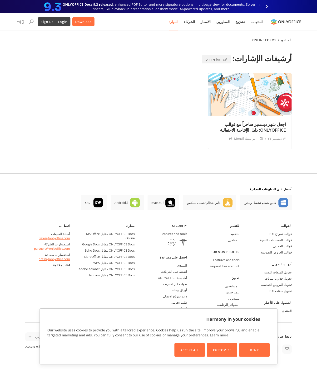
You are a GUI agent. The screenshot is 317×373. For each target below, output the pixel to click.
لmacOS (157, 203)
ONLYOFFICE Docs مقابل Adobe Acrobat (107, 269)
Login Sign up (54, 21)
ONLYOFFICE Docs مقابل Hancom (111, 275)
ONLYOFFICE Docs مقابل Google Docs (108, 244)
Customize (222, 350)
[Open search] (31, 22)
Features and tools (226, 260)
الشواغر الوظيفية (228, 304)
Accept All (189, 350)
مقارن (130, 226)
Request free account (224, 266)
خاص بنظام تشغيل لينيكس (204, 203)
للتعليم (234, 226)
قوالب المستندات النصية (276, 240)
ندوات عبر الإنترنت (175, 284)
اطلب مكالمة (61, 265)
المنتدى (286, 40)
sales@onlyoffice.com (54, 238)
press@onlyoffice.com (54, 259)
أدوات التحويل (282, 264)
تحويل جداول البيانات (278, 278)
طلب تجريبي (179, 302)
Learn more (219, 335)
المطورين (223, 21)
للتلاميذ (234, 234)
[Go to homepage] (286, 22)
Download (83, 21)
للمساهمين (232, 286)
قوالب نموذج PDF (280, 234)
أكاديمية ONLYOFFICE (172, 278)
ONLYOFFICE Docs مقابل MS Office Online (110, 236)
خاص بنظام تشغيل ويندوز (260, 203)
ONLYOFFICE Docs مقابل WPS (114, 263)
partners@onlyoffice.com (52, 248)
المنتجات (257, 21)
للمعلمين (233, 240)
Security (179, 226)
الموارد (173, 21)
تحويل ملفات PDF (280, 291)
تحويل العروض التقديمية (276, 284)
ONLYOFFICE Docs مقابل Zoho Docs (110, 250)
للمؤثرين (233, 298)
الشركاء (189, 21)
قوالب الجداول (282, 246)
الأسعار (206, 21)
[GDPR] (172, 243)
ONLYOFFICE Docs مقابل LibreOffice (109, 256)
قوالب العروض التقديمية (276, 252)
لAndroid (121, 203)
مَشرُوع (240, 21)
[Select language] (20, 22)
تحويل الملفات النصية (278, 272)
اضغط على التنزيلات (174, 271)
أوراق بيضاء (179, 290)
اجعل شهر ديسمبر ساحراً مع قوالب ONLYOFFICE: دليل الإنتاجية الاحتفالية (253, 127)
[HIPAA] (183, 243)
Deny (254, 350)
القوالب (286, 226)
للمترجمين (232, 292)
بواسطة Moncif (244, 138)
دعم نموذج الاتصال (175, 296)
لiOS (87, 203)
